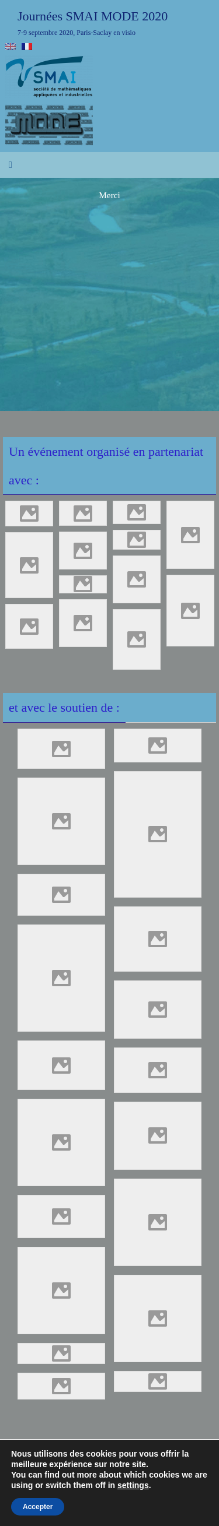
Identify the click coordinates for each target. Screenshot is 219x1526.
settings (133, 1485)
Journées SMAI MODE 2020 (93, 16)
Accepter (38, 1507)
